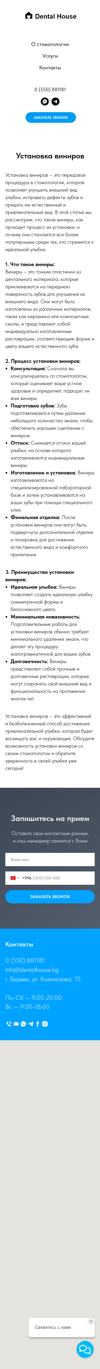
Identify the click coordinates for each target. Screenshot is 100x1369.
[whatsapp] (45, 102)
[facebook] (37, 1024)
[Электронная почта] (16, 1024)
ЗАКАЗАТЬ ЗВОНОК (51, 117)
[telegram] (55, 102)
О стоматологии (50, 44)
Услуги (50, 56)
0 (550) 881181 (50, 89)
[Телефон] (9, 1024)
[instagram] (45, 1024)
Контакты (50, 67)
